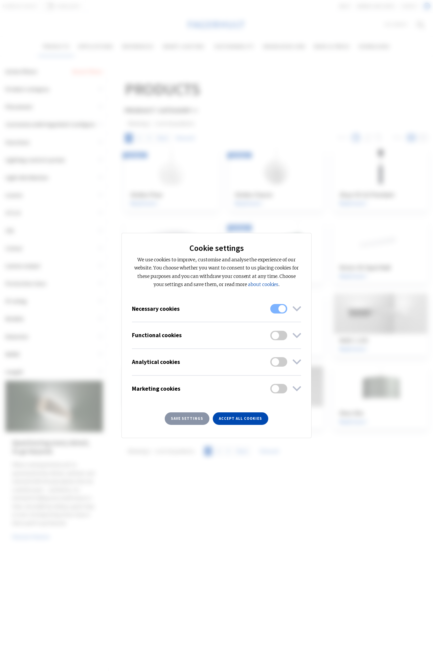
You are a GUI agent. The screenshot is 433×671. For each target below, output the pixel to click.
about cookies (263, 284)
